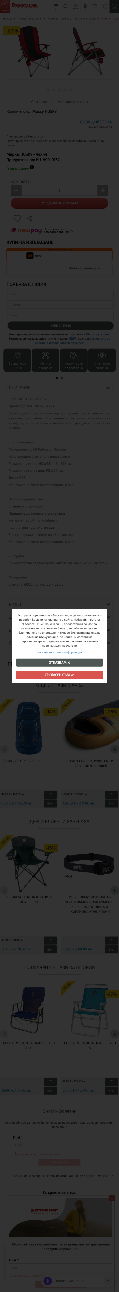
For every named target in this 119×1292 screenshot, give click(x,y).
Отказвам (59, 662)
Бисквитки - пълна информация (59, 652)
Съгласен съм (59, 675)
